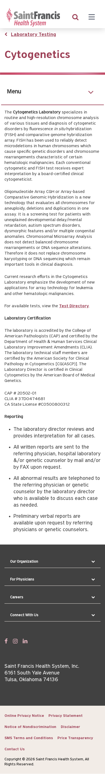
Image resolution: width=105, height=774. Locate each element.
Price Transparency (75, 738)
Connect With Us (24, 615)
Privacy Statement (65, 716)
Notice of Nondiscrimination (30, 727)
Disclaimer (70, 727)
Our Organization (24, 562)
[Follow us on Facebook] (6, 641)
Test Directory (74, 306)
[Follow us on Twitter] (15, 641)
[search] (75, 17)
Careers (16, 597)
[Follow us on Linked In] (25, 641)
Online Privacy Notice (24, 716)
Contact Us (14, 749)
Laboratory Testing (33, 34)
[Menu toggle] (91, 17)
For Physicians (22, 579)
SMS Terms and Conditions (28, 738)
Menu (14, 92)
